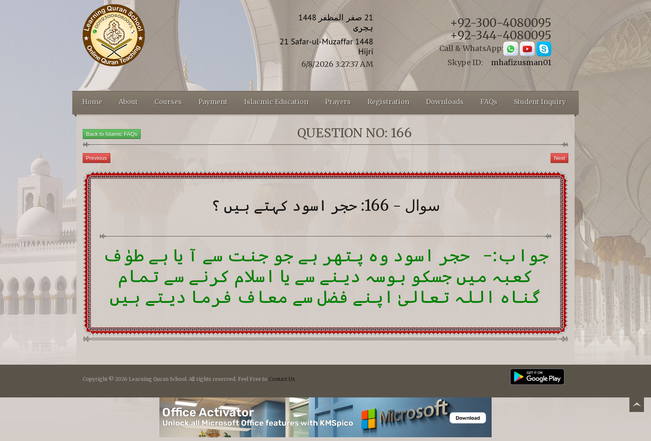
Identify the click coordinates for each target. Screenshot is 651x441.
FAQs (488, 101)
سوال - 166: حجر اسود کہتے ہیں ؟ (325, 205)
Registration (388, 101)
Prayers (338, 101)
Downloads (445, 101)
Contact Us (282, 379)
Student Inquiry (540, 101)
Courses (168, 101)
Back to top (636, 406)
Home (92, 101)
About (128, 101)
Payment (213, 101)
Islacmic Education (276, 101)
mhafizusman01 (521, 62)
